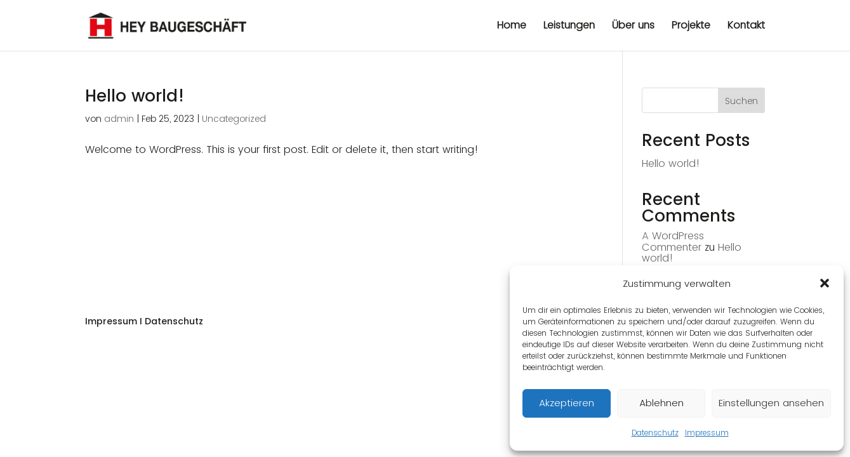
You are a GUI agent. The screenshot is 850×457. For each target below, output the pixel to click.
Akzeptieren (566, 402)
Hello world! (134, 95)
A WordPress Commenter (673, 241)
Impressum (707, 432)
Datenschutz (655, 432)
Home (511, 26)
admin (119, 118)
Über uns (633, 26)
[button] (824, 283)
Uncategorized (234, 118)
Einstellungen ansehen (771, 402)
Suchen (741, 101)
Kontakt (746, 26)
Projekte (691, 26)
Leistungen (569, 26)
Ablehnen (661, 402)
